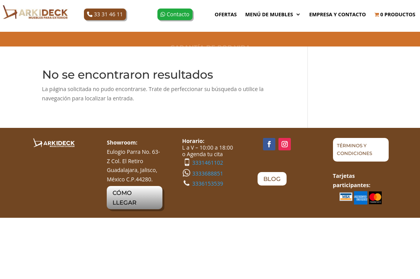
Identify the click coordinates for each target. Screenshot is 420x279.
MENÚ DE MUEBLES (269, 15)
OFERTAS (226, 15)
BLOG (272, 179)
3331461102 (207, 162)
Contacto (174, 14)
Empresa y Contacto (337, 15)
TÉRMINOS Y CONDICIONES (354, 149)
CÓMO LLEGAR (125, 198)
